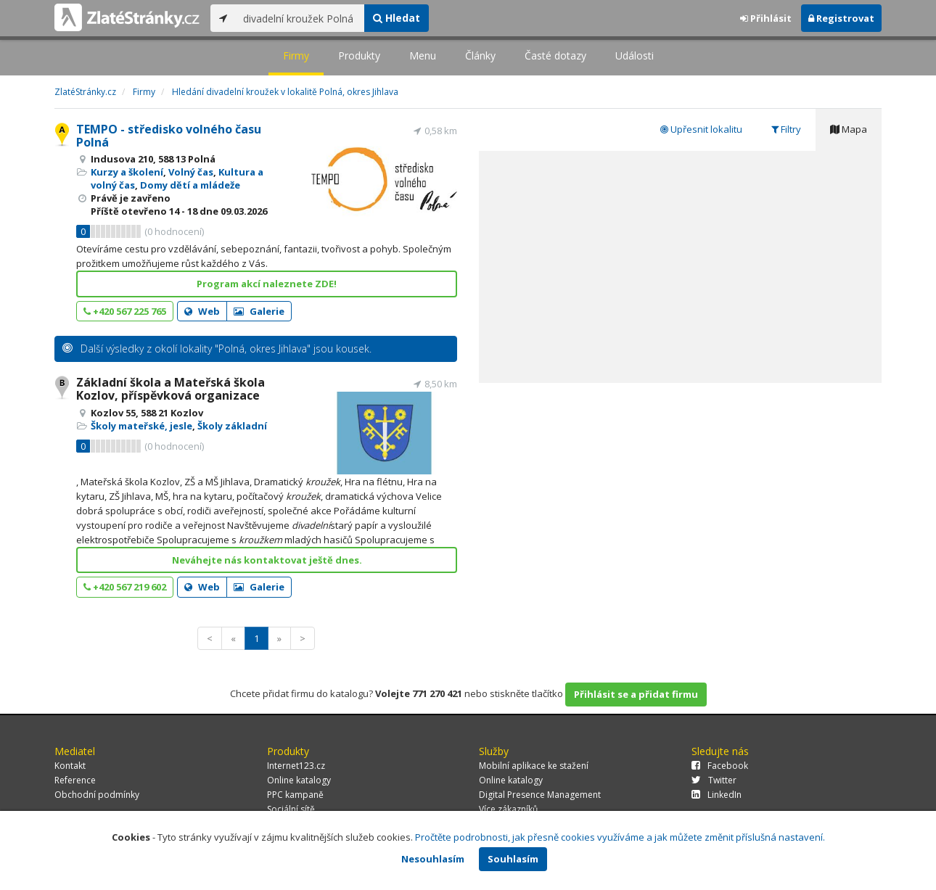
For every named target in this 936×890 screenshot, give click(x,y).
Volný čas (190, 171)
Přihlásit (766, 18)
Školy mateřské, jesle (141, 425)
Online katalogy (299, 780)
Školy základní (232, 425)
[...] (300, 18)
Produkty (359, 55)
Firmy (296, 55)
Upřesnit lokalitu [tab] (701, 129)
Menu (422, 55)
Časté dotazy (555, 55)
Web (202, 311)
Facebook (719, 765)
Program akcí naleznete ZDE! (267, 283)
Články (480, 55)
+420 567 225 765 (124, 311)
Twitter (713, 780)
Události (634, 55)
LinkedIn (716, 794)
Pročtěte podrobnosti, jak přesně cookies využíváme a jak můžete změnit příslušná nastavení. (620, 837)
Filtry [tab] (786, 129)
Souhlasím (513, 858)
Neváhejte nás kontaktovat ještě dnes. (267, 559)
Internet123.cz (296, 765)
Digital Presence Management (540, 794)
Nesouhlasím (432, 858)
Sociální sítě (291, 809)
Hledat (396, 18)
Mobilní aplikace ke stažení (533, 765)
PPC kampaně (295, 794)
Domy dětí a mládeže (190, 184)
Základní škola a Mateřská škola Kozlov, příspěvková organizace (170, 388)
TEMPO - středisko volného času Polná (168, 135)
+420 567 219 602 (124, 586)
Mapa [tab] (848, 129)
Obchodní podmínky (96, 794)
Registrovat (841, 18)
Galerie (259, 311)
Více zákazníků (508, 809)
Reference (75, 780)
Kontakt (70, 765)
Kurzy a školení (127, 171)
